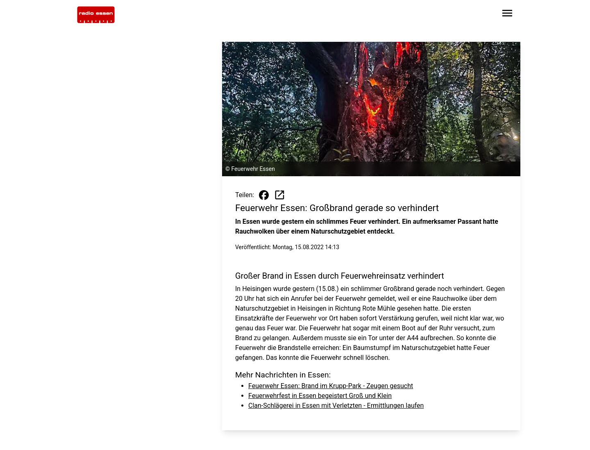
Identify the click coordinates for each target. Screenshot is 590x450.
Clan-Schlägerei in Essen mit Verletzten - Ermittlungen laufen (336, 405)
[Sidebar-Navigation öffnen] (507, 15)
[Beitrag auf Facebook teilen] (264, 195)
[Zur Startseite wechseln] (96, 14)
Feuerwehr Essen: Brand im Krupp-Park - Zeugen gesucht (330, 386)
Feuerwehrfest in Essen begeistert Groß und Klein (320, 396)
